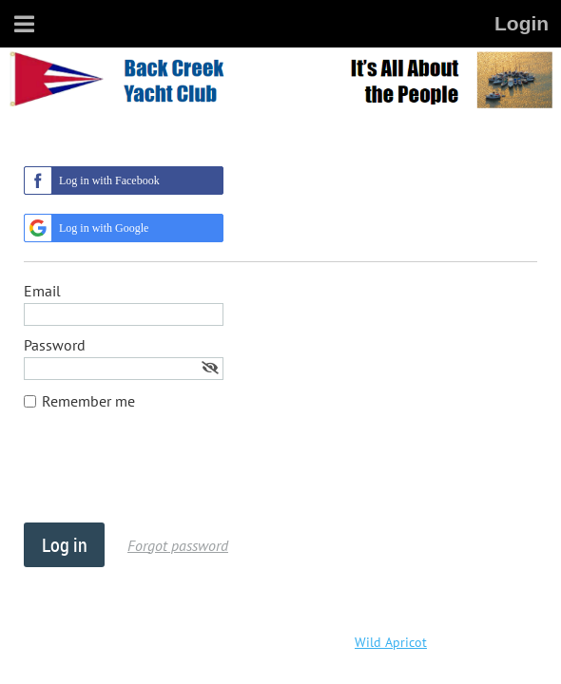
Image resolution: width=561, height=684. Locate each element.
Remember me (88, 400)
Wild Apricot (391, 642)
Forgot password (177, 545)
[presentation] (168, 476)
